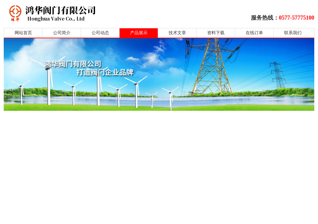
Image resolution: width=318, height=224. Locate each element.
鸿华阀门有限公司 (91, 13)
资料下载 (216, 32)
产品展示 (139, 32)
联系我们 (293, 32)
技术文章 (177, 32)
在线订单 (254, 32)
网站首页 (23, 32)
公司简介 (61, 32)
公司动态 (100, 32)
